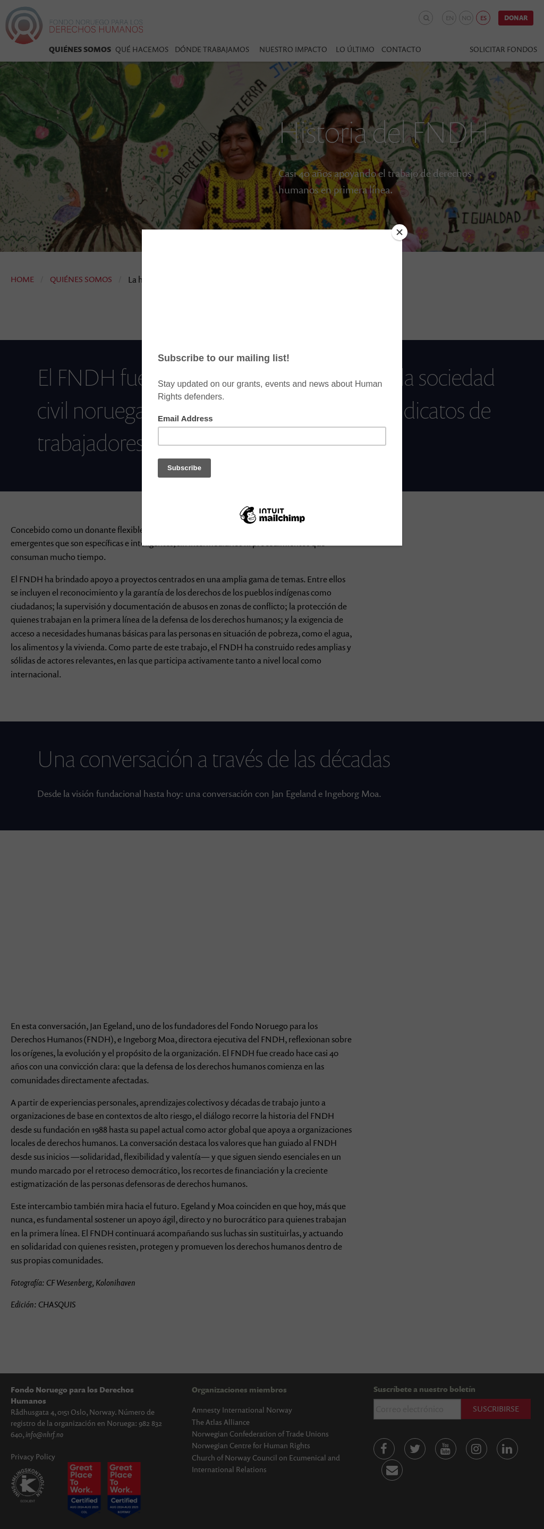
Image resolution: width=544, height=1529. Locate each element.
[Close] (399, 232)
